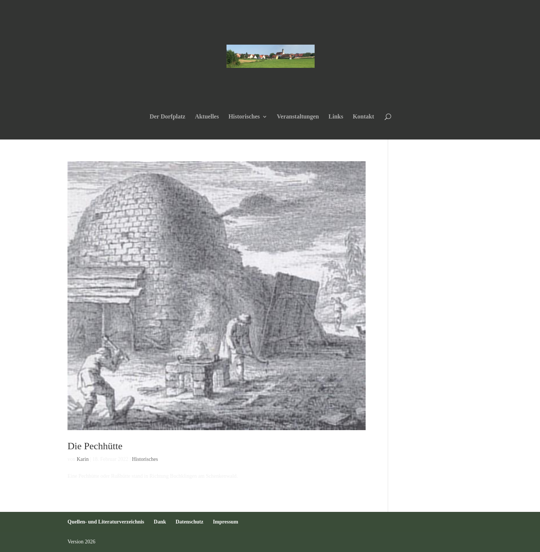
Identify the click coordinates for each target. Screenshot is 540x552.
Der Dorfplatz (167, 117)
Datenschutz (189, 522)
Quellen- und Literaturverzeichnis (106, 522)
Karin (83, 459)
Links (335, 117)
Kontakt (363, 117)
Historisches (244, 117)
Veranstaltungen (298, 117)
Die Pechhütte (95, 446)
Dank (160, 522)
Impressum (225, 522)
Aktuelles (207, 117)
